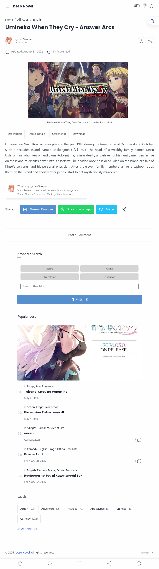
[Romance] (47, 387)
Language (109, 276)
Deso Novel (23, 6)
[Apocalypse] (100, 509)
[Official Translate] (67, 449)
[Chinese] (124, 509)
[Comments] (138, 440)
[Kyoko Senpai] (23, 39)
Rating (109, 268)
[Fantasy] (42, 470)
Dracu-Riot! (33, 454)
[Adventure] (51, 509)
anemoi (30, 433)
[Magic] (52, 470)
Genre (49, 268)
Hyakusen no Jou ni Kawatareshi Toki (53, 476)
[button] (137, 6)
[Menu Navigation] (7, 6)
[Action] (31, 407)
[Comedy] (32, 449)
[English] (43, 449)
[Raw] (38, 387)
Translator (50, 276)
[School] (55, 407)
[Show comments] (139, 563)
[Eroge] (31, 387)
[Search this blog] (79, 286)
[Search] (151, 6)
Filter (79, 299)
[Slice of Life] (57, 428)
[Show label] (27, 529)
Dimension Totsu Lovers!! (44, 412)
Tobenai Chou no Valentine (45, 392)
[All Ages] (32, 428)
